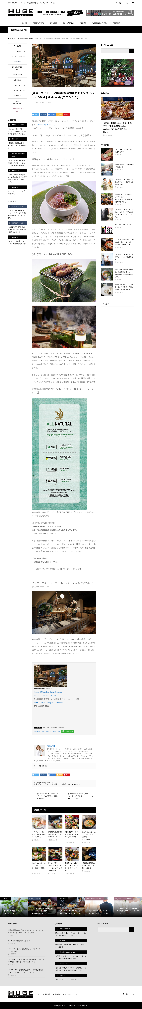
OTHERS (17, 96)
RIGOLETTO (17, 75)
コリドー (42, 784)
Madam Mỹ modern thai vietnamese (48, 692)
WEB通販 (83, 23)
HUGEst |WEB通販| (17, 68)
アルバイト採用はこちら (53, 731)
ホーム (40, 994)
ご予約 (42, 703)
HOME (24, 23)
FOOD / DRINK (68, 23)
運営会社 (48, 994)
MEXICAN (17, 80)
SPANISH (17, 90)
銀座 (37, 784)
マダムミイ (69, 784)
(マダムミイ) (47, 125)
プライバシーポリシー (72, 994)
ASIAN (49, 783)
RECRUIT (116, 23)
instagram (50, 703)
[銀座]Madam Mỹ (19, 30)
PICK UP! (17, 46)
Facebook (59, 703)
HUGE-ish (53, 23)
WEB (36, 703)
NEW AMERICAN (17, 102)
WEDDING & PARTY (99, 23)
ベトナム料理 (62, 784)
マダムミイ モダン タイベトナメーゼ (45, 695)
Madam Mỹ (77, 784)
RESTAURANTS (38, 23)
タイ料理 (54, 784)
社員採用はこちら (39, 731)
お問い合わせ (57, 994)
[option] (14, 907)
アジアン (48, 784)
